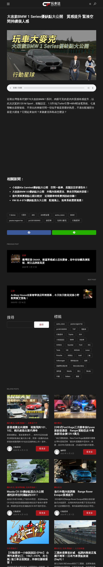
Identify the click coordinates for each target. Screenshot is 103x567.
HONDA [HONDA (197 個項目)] (59, 345)
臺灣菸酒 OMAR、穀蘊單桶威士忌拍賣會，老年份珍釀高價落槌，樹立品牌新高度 (56, 261)
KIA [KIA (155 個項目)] (89, 345)
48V (33, 215)
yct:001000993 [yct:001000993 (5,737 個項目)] (61, 329)
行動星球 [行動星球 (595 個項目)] (59, 334)
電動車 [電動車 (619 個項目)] (83, 329)
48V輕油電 (45, 215)
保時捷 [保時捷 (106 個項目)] (58, 371)
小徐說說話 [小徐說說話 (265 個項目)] (60, 340)
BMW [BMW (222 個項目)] (72, 340)
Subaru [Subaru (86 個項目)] (67, 376)
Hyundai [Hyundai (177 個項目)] (70, 345)
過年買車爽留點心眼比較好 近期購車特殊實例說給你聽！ (44, 196)
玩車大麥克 (62, 220)
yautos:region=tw (16, 220)
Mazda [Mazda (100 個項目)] (69, 371)
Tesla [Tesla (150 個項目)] (58, 350)
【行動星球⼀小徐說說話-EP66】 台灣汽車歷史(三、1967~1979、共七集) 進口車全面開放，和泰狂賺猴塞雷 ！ (28, 557)
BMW (72, 215)
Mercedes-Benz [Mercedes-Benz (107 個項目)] (78, 366)
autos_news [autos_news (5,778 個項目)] (60, 324)
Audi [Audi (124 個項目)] (79, 355)
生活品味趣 (79, 548)
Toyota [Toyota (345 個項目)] (70, 334)
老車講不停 (32, 423)
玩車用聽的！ (21, 423)
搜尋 (10, 317)
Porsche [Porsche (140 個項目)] (59, 355)
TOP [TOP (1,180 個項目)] (74, 329)
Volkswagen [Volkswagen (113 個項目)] (60, 361)
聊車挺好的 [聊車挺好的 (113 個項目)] (74, 361)
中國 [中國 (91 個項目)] (58, 376)
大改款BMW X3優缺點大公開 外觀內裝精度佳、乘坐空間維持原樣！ (50, 191)
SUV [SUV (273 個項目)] (80, 334)
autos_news (59, 215)
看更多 (42, 448)
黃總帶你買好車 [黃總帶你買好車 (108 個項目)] (61, 366)
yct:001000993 (34, 220)
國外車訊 (58, 548)
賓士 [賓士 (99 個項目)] (79, 371)
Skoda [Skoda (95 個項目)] (88, 371)
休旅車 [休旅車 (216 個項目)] (82, 340)
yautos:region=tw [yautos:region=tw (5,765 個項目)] (76, 324)
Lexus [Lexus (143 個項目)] (87, 350)
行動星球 (76, 220)
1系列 (23, 215)
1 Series (12, 215)
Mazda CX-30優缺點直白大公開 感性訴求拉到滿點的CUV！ (26, 493)
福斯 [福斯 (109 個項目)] (85, 361)
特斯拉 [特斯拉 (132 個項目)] (70, 355)
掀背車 (49, 220)
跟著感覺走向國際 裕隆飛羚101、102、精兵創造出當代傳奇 (27, 429)
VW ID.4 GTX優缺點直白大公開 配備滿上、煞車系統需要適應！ (48, 200)
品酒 (24, 255)
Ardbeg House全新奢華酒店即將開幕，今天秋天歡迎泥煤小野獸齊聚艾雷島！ (45, 297)
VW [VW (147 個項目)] (67, 350)
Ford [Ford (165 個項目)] (80, 345)
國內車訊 (10, 423)
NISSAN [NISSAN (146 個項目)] (77, 350)
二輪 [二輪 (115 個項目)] (88, 355)
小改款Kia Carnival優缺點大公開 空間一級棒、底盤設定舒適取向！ (50, 187)
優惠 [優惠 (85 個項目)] (77, 376)
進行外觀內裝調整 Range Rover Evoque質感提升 (73, 493)
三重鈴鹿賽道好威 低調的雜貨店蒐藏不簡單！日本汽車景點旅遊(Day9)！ (75, 556)
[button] (8, 4)
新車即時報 (20, 487)
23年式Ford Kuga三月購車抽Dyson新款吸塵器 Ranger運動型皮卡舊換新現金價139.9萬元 (74, 430)
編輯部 (63, 450)
